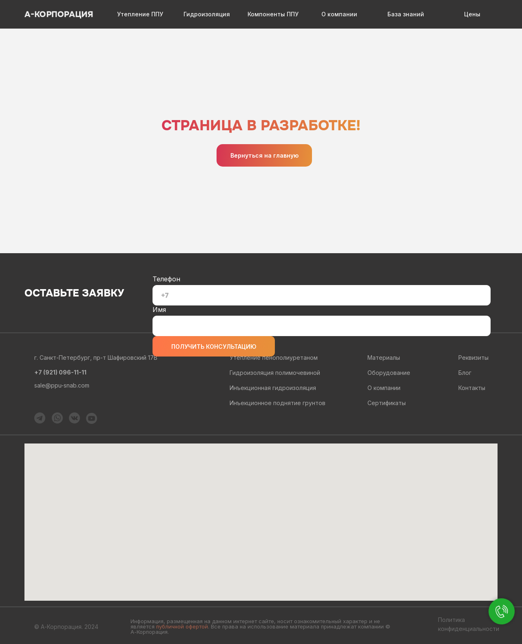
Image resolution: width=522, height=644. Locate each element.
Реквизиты (473, 357)
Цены (472, 14)
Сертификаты (386, 402)
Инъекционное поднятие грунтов (277, 402)
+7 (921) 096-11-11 (60, 372)
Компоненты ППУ (273, 14)
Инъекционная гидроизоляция (273, 387)
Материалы (383, 357)
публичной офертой (182, 626)
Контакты (471, 387)
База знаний (405, 14)
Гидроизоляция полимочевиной (275, 372)
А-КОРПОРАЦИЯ (58, 14)
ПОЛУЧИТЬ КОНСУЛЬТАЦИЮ (214, 346)
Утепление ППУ (140, 14)
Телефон (166, 279)
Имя (159, 309)
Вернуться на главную (264, 155)
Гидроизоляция (207, 14)
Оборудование (388, 372)
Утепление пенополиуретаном (274, 357)
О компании (339, 14)
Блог (464, 372)
